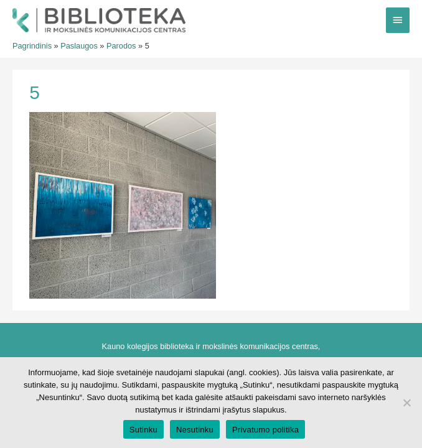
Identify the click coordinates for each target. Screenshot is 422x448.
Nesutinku (194, 429)
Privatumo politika (265, 429)
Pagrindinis (32, 45)
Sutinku (143, 429)
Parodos (121, 45)
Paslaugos (79, 45)
